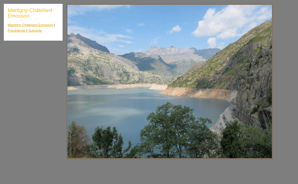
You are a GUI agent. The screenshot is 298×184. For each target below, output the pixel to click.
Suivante (35, 30)
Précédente (17, 30)
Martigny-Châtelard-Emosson (30, 25)
